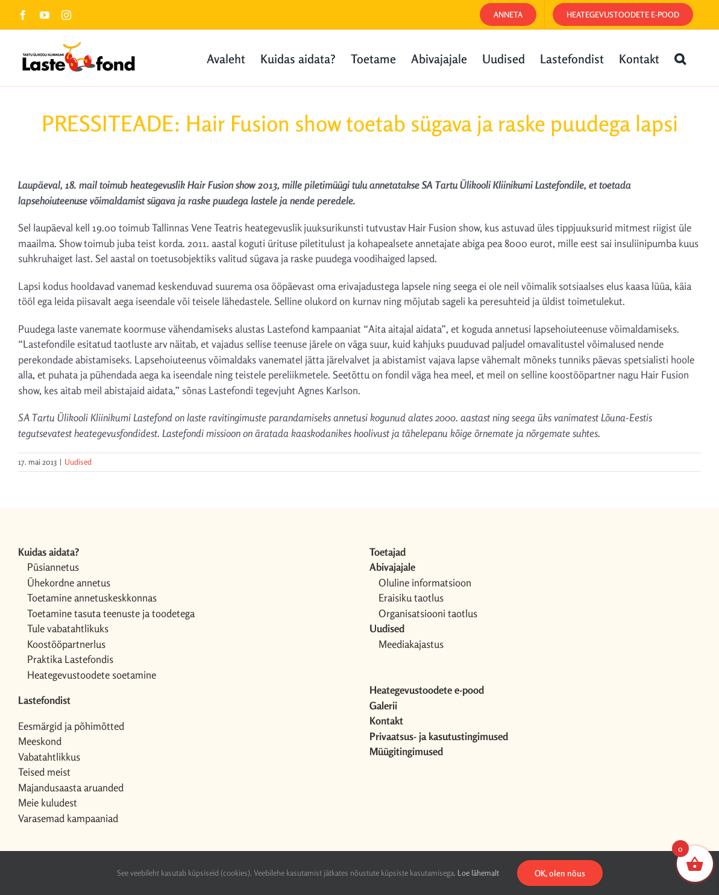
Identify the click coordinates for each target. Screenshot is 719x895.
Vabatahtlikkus (49, 756)
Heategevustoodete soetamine (91, 674)
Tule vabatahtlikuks (67, 628)
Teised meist (44, 771)
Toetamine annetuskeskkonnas (92, 597)
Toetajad (387, 551)
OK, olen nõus (560, 873)
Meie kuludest (47, 802)
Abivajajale (392, 567)
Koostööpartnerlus (66, 644)
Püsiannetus (53, 567)
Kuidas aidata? (48, 551)
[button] (680, 58)
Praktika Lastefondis (70, 659)
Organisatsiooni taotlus (427, 613)
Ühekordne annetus (68, 582)
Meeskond (39, 741)
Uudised (78, 461)
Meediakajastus (411, 644)
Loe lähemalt (478, 873)
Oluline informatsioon (424, 582)
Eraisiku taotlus (411, 597)
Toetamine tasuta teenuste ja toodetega (111, 613)
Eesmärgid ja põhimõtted (71, 726)
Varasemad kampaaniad (68, 818)
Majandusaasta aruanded (71, 787)
